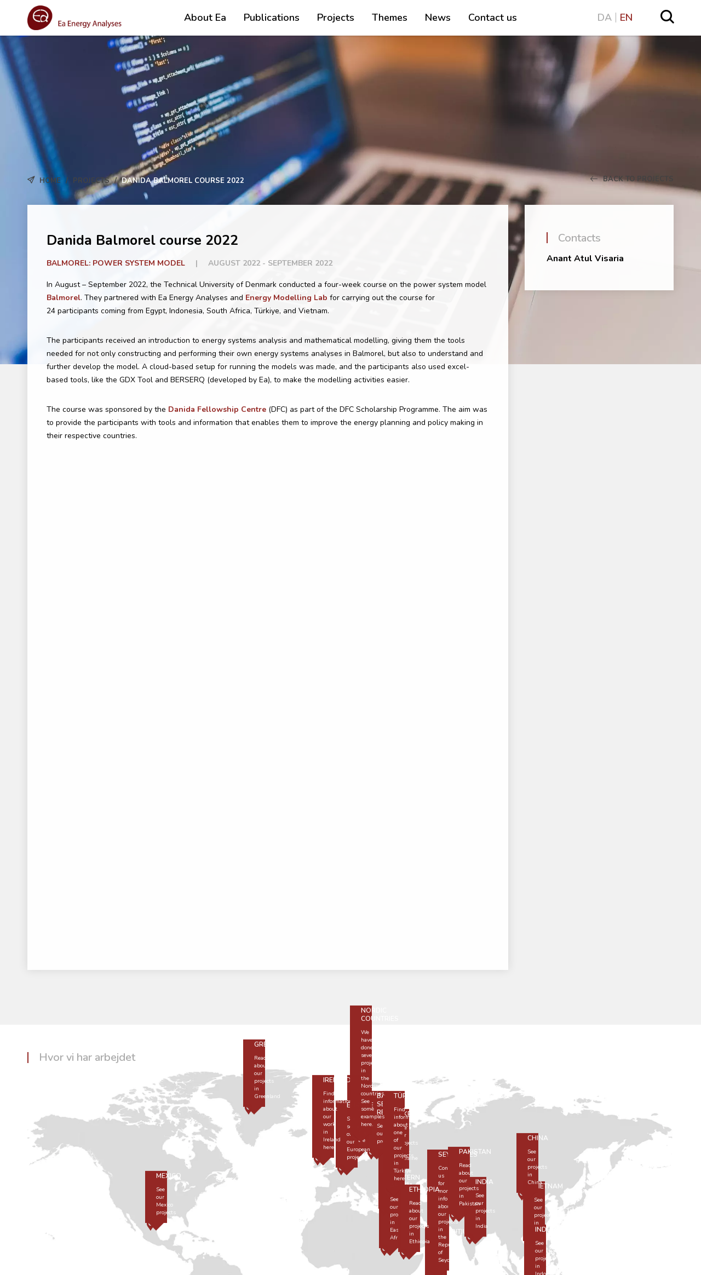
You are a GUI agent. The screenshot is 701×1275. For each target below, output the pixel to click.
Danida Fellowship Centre (217, 409)
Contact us (492, 17)
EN (626, 17)
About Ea (205, 17)
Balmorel (64, 297)
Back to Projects (632, 179)
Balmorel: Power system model (116, 263)
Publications (272, 17)
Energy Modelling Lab (286, 297)
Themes (389, 17)
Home (50, 181)
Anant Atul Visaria (585, 258)
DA (604, 17)
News (438, 17)
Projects (335, 17)
